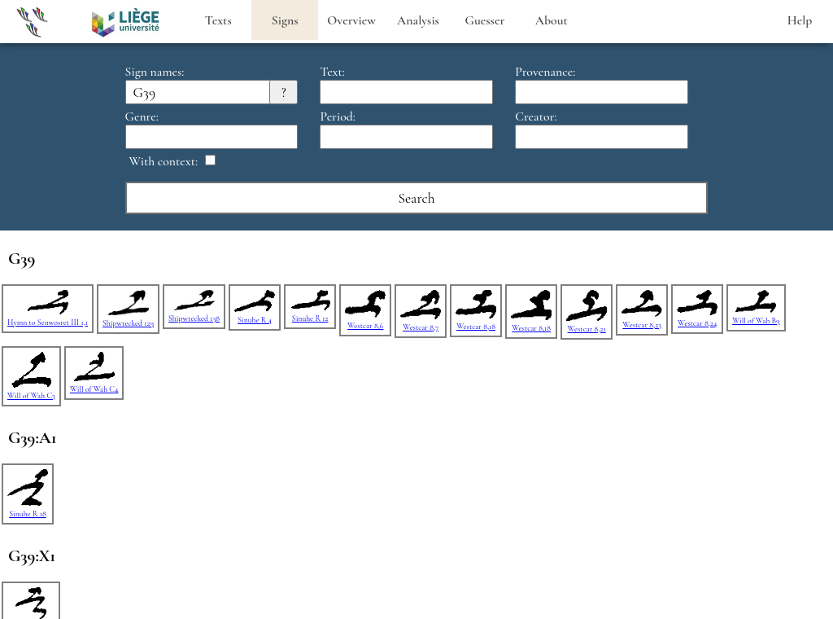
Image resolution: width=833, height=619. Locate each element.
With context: (163, 161)
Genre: (142, 116)
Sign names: (155, 72)
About (551, 20)
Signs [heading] (285, 20)
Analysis (418, 20)
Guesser (485, 20)
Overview (351, 20)
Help (800, 20)
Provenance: (545, 72)
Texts (218, 20)
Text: (332, 72)
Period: (337, 116)
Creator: (535, 116)
